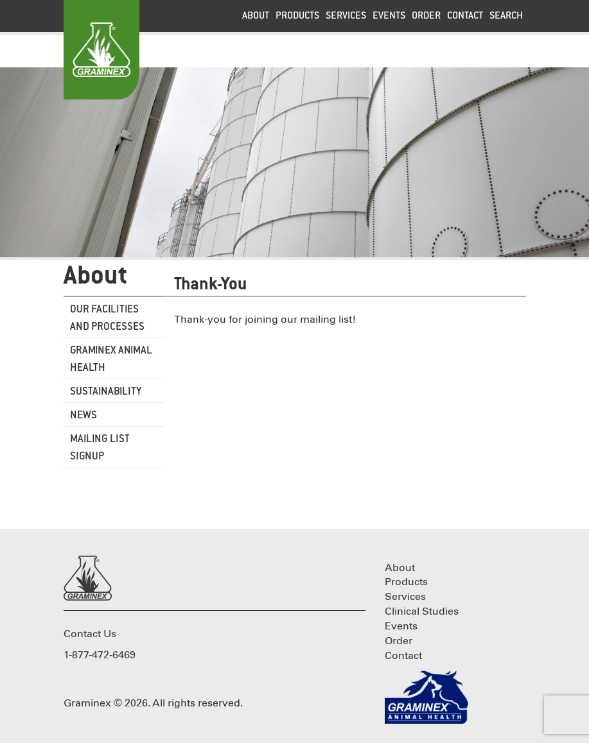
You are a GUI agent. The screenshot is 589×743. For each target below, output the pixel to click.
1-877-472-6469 (100, 655)
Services (346, 16)
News (83, 415)
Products (297, 16)
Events (389, 16)
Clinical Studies (422, 611)
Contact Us (90, 634)
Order (426, 16)
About (255, 16)
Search (506, 16)
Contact (465, 16)
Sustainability (106, 392)
